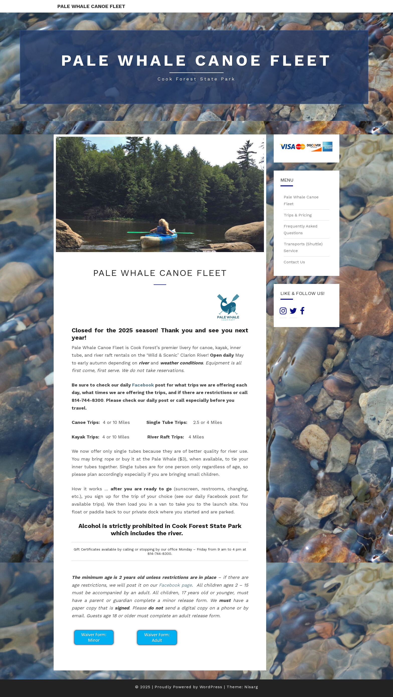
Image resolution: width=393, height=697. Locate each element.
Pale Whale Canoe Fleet (91, 6)
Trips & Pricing (298, 215)
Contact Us (294, 262)
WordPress (211, 686)
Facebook (143, 385)
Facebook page (175, 585)
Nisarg (251, 686)
